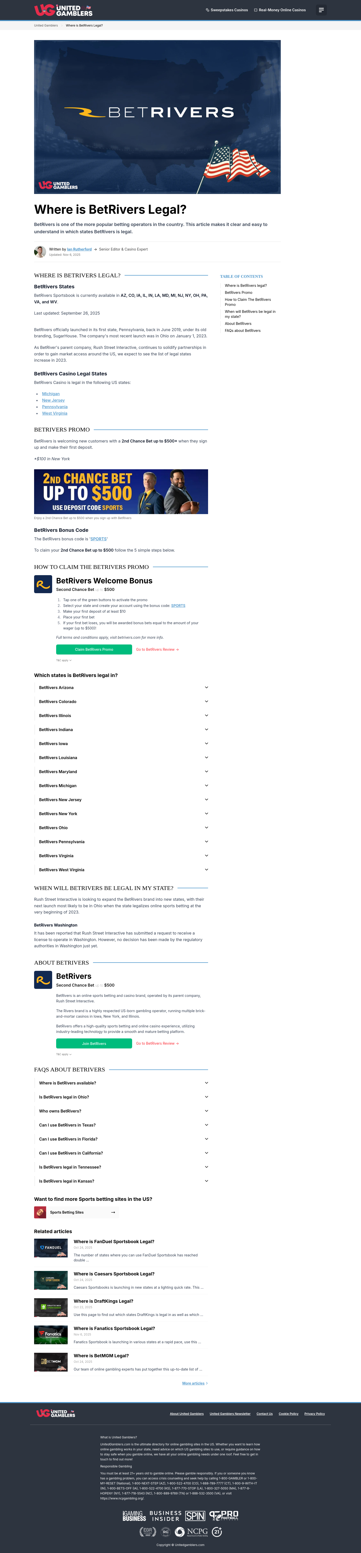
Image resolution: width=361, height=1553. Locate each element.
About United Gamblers (187, 1414)
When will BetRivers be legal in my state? (250, 314)
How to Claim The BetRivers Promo (248, 302)
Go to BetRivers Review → (157, 649)
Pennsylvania (55, 406)
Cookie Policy (289, 1414)
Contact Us (265, 1414)
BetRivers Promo (238, 292)
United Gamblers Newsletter (230, 1414)
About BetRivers (238, 323)
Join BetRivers (94, 1043)
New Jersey (53, 400)
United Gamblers (46, 25)
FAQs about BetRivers (243, 330)
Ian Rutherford (79, 249)
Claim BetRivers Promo (94, 649)
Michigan (51, 393)
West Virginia (54, 413)
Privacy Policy (315, 1414)
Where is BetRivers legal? (246, 285)
